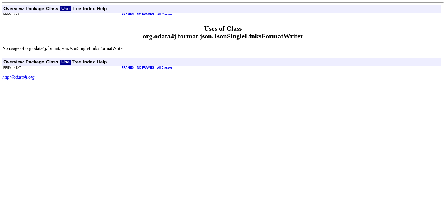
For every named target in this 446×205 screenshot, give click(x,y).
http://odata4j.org (18, 77)
